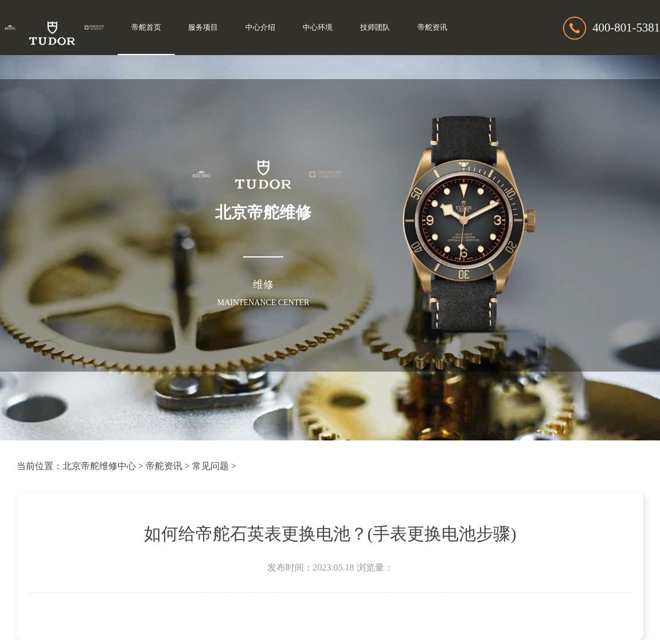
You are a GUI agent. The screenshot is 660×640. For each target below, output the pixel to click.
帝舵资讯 (432, 28)
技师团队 (375, 28)
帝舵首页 (146, 28)
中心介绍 (260, 28)
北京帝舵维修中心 (99, 466)
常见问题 (210, 466)
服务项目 (203, 28)
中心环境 (318, 28)
